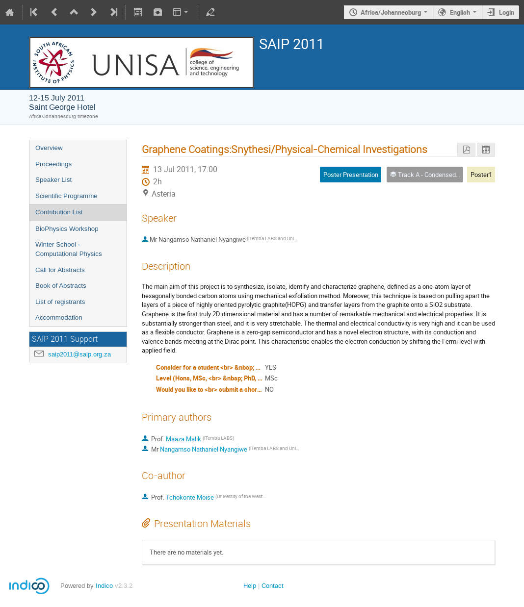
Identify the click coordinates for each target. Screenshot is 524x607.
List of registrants (60, 301)
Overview (49, 148)
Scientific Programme (66, 196)
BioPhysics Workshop (67, 228)
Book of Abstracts (60, 285)
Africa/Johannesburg (391, 12)
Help (249, 586)
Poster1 (481, 174)
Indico (104, 586)
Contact (273, 586)
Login (506, 12)
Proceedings (53, 164)
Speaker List (53, 179)
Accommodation (58, 317)
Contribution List (58, 212)
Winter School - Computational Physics (68, 249)
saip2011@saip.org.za (79, 354)
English (460, 12)
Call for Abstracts (60, 270)
